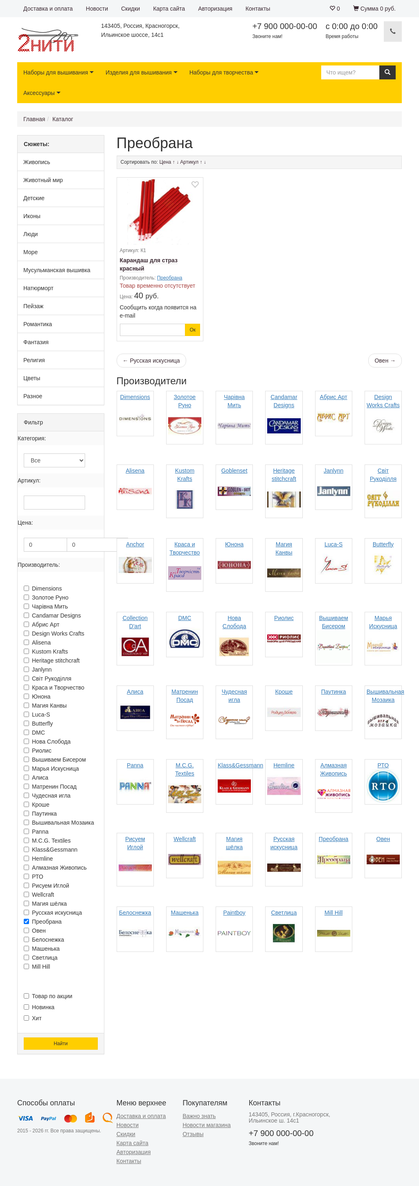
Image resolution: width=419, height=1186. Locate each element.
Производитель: (39, 564)
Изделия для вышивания (139, 72)
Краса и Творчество (54, 687)
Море (30, 252)
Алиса (36, 777)
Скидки (130, 8)
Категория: (32, 438)
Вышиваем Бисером (55, 759)
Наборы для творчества (221, 72)
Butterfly (38, 723)
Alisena (37, 642)
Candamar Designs (52, 615)
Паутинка (40, 813)
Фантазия (36, 342)
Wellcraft (39, 894)
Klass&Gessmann (50, 849)
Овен (35, 930)
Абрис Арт (41, 624)
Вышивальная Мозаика (59, 822)
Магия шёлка (45, 903)
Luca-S (37, 714)
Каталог (62, 119)
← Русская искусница (151, 360)
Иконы (32, 216)
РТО (33, 876)
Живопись (36, 162)
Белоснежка (44, 939)
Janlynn (38, 669)
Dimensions (43, 588)
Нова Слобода (47, 741)
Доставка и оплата (48, 8)
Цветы (31, 378)
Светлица (41, 957)
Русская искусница (53, 912)
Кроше (37, 804)
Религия (34, 360)
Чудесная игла (47, 795)
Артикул (189, 162)
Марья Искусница (51, 768)
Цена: (25, 522)
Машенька (42, 948)
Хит (33, 1018)
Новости (97, 8)
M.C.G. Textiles (47, 840)
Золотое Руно (46, 597)
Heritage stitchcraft (52, 660)
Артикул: (29, 480)
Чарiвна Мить (46, 606)
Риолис (38, 750)
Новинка (39, 1007)
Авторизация (215, 8)
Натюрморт (38, 288)
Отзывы (192, 1134)
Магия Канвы (45, 705)
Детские (34, 198)
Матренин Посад (50, 786)
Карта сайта (169, 8)
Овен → (385, 360)
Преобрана (43, 921)
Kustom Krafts (46, 651)
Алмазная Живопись (55, 867)
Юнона (37, 696)
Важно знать (199, 1116)
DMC (34, 732)
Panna (36, 831)
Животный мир (43, 180)
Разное (32, 396)
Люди (30, 234)
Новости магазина (206, 1125)
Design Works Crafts (54, 633)
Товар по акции (48, 996)
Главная (34, 119)
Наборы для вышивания (55, 72)
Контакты (258, 8)
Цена (165, 162)
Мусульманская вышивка (56, 270)
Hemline (38, 858)
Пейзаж (33, 306)
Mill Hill (37, 966)
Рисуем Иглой (46, 885)
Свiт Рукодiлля (47, 678)
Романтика (37, 324)
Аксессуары (39, 93)
